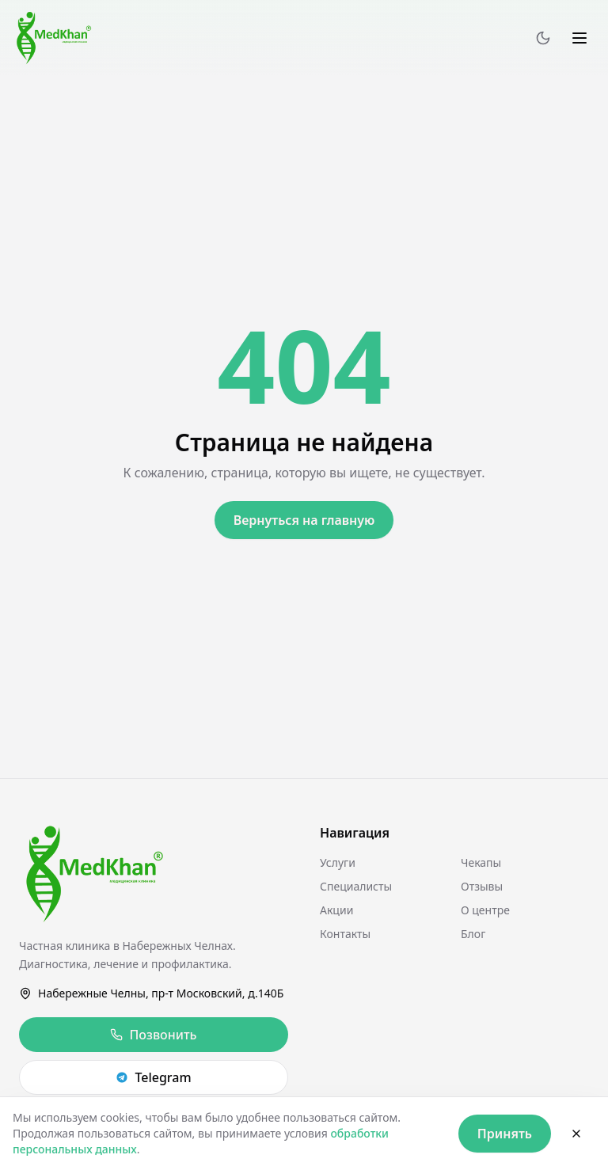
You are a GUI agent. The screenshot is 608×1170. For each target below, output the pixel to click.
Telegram (153, 1077)
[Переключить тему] (543, 38)
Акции (336, 909)
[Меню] (579, 38)
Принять (504, 1133)
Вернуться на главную (304, 520)
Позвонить (153, 1034)
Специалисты (356, 886)
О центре (485, 909)
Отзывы (482, 886)
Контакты (345, 933)
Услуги (337, 862)
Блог (473, 933)
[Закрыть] (576, 1134)
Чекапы (481, 862)
